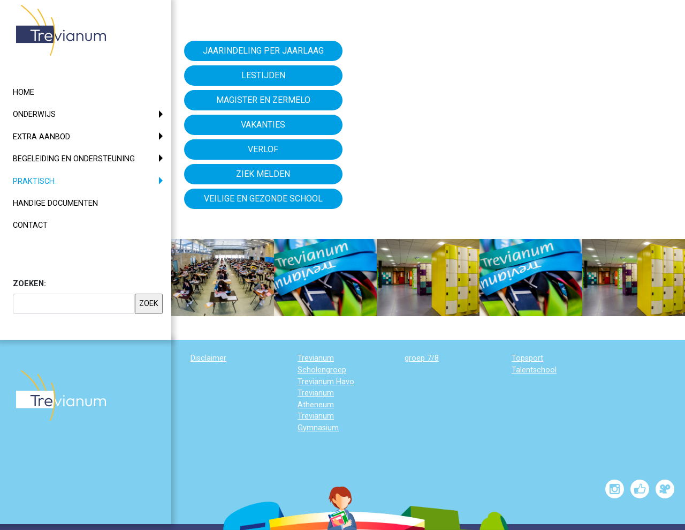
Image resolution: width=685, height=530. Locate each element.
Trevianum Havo (326, 381)
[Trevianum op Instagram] (614, 489)
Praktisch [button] (53, 180)
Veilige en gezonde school (263, 198)
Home (23, 92)
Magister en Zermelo (263, 100)
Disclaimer (208, 358)
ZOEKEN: (29, 283)
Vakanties (263, 125)
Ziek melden (263, 174)
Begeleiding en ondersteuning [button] (74, 158)
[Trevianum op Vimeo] (665, 489)
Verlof (263, 149)
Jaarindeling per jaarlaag (263, 51)
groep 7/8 (422, 358)
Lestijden (263, 75)
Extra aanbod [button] (41, 136)
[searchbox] (74, 304)
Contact (30, 225)
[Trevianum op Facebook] (639, 489)
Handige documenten (55, 203)
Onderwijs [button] (34, 114)
